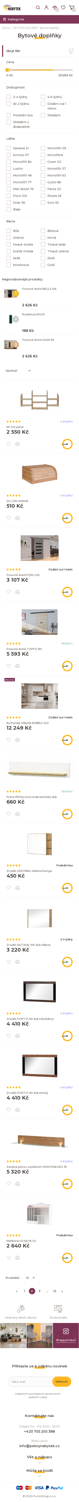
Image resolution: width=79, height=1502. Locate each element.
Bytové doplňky (49, 27)
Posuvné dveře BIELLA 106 (39, 288)
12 (54, 1291)
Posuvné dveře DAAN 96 (38, 339)
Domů (6, 27)
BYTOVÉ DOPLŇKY (25, 27)
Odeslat (61, 1381)
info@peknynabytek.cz (39, 1446)
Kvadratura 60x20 (33, 314)
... (47, 1291)
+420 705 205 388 (39, 1432)
